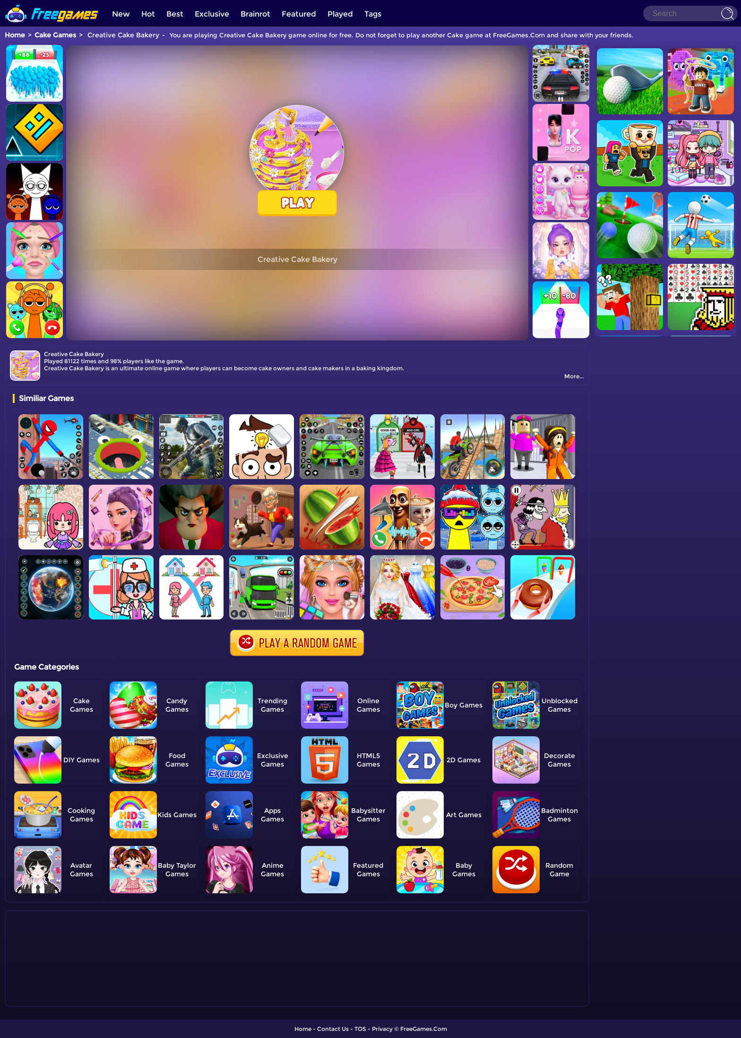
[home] (52, 3)
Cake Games (55, 35)
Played (340, 13)
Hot (148, 13)
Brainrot (255, 13)
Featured (299, 13)
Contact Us (333, 1028)
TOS (360, 1028)
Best (174, 13)
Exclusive (212, 13)
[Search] (690, 13)
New (121, 13)
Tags (372, 13)
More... (574, 376)
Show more (44, 999)
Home (15, 35)
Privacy (382, 1028)
